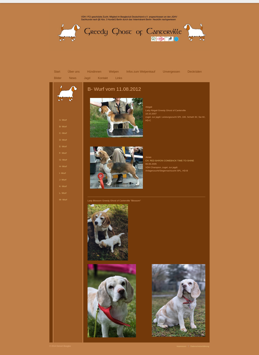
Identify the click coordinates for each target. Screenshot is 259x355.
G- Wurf (63, 160)
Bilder (57, 78)
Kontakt (103, 78)
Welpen (114, 71)
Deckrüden (195, 71)
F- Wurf (63, 153)
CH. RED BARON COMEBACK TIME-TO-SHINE (169, 160)
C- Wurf (63, 133)
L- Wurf (62, 193)
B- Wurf (63, 126)
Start (57, 71)
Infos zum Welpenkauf (140, 71)
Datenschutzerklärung (199, 346)
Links (118, 78)
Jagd (87, 78)
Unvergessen (171, 71)
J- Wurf (62, 179)
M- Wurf (63, 199)
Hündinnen (94, 71)
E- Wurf (63, 146)
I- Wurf (62, 173)
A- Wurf (63, 120)
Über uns (74, 71)
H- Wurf (63, 166)
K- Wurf (63, 186)
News (72, 78)
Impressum (181, 346)
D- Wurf (63, 140)
